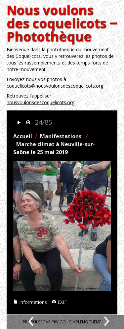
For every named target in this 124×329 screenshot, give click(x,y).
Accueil (22, 136)
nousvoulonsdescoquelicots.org (40, 102)
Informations (30, 302)
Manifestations (60, 136)
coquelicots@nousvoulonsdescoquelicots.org (55, 86)
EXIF (59, 302)
